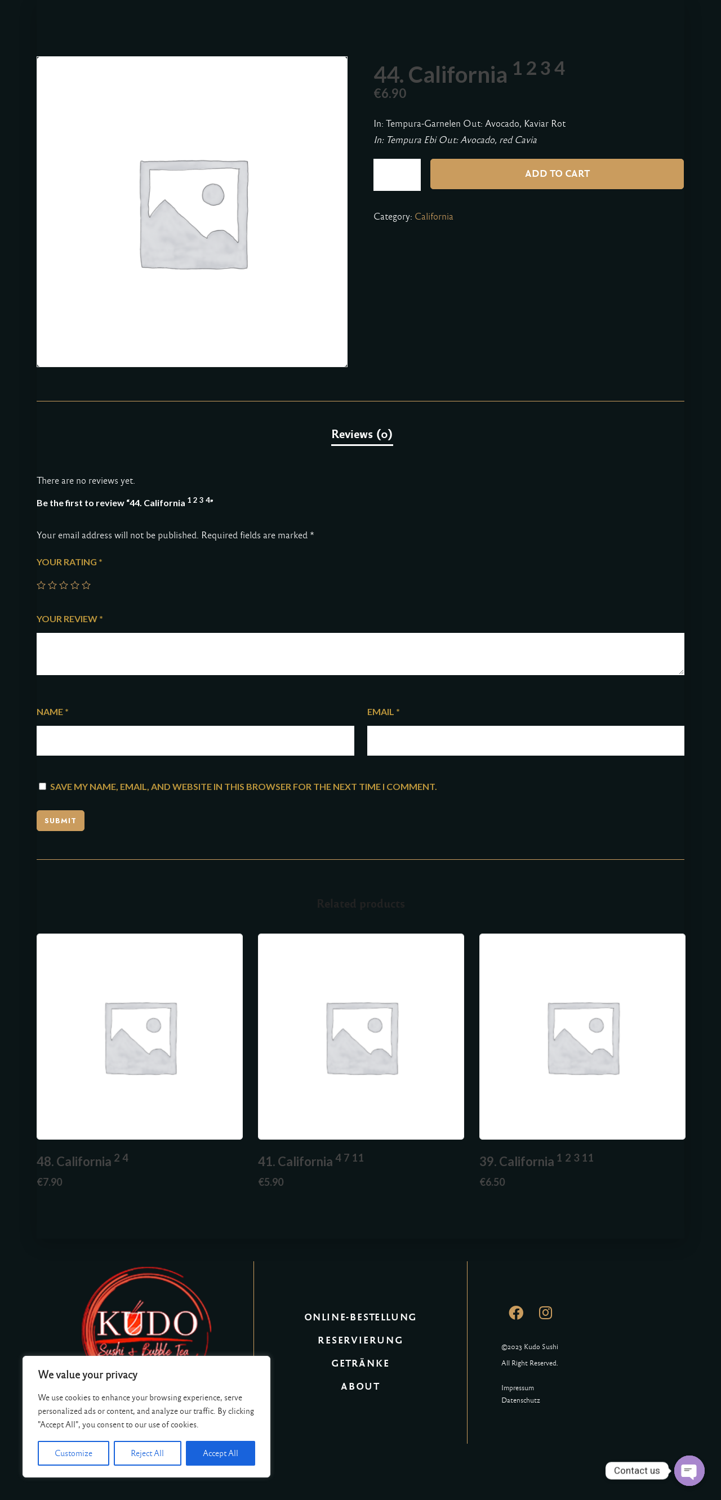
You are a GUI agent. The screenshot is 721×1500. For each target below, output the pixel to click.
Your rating (70, 561)
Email (383, 711)
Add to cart (557, 173)
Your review (70, 618)
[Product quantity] (397, 175)
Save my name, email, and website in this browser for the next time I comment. (243, 786)
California (434, 216)
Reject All (147, 1453)
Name (53, 711)
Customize (73, 1453)
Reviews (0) (362, 434)
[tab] (362, 435)
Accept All (220, 1453)
